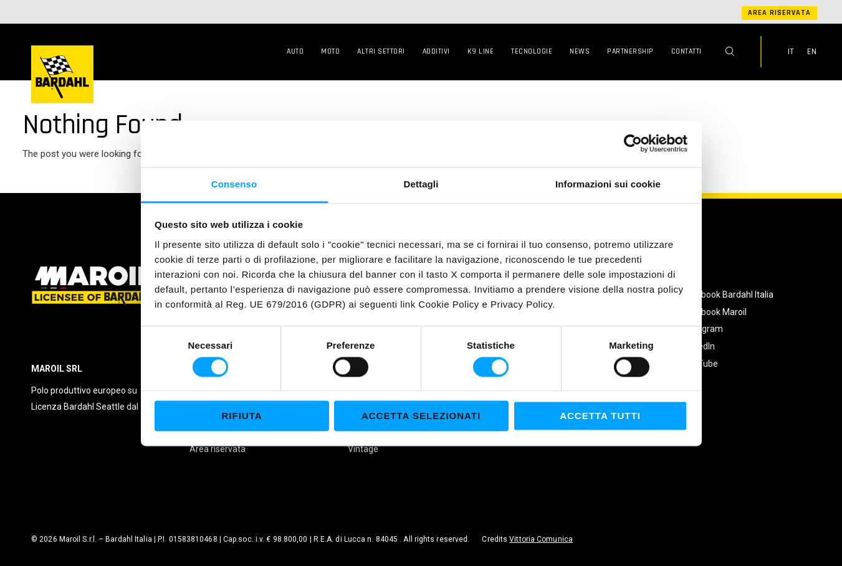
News (580, 51)
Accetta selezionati (421, 416)
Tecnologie (531, 51)
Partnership (630, 51)
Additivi (436, 51)
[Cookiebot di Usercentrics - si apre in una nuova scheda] (632, 143)
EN (812, 51)
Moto (330, 51)
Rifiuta (241, 416)
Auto (295, 51)
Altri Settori (381, 51)
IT (791, 51)
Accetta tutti (600, 416)
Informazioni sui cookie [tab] (608, 184)
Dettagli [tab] (421, 184)
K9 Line (480, 51)
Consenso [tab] (234, 184)
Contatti (686, 51)
